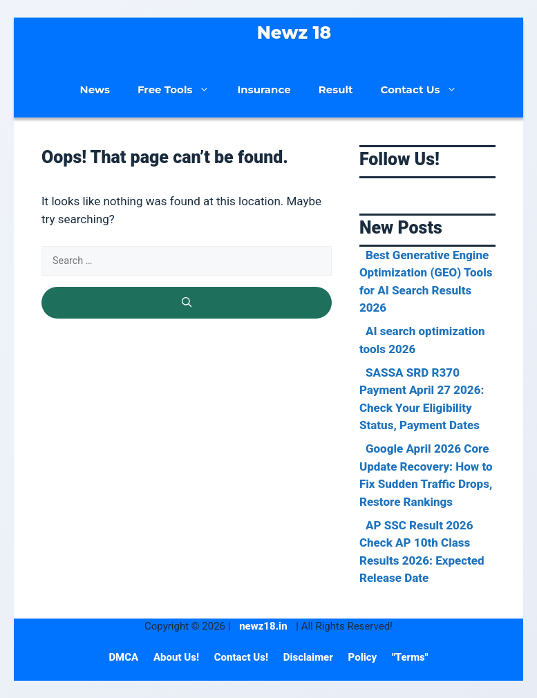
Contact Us (426, 90)
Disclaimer (309, 657)
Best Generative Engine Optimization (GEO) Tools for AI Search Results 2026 (426, 281)
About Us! (177, 657)
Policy (363, 657)
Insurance (263, 89)
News (95, 89)
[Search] (186, 303)
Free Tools (181, 90)
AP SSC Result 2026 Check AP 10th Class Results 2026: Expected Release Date (421, 551)
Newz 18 (294, 32)
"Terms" (410, 657)
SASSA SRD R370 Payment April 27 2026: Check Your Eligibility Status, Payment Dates (421, 399)
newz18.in (263, 626)
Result (336, 89)
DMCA (125, 657)
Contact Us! (242, 657)
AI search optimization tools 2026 (422, 340)
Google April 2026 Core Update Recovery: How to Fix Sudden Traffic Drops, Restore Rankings (426, 475)
